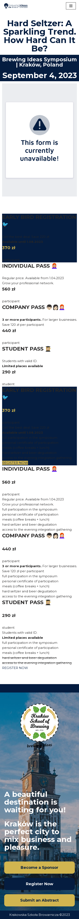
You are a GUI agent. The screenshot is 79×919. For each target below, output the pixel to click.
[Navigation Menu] (71, 5)
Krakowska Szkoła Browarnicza (34, 915)
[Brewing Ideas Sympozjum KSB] (15, 6)
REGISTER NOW (15, 463)
